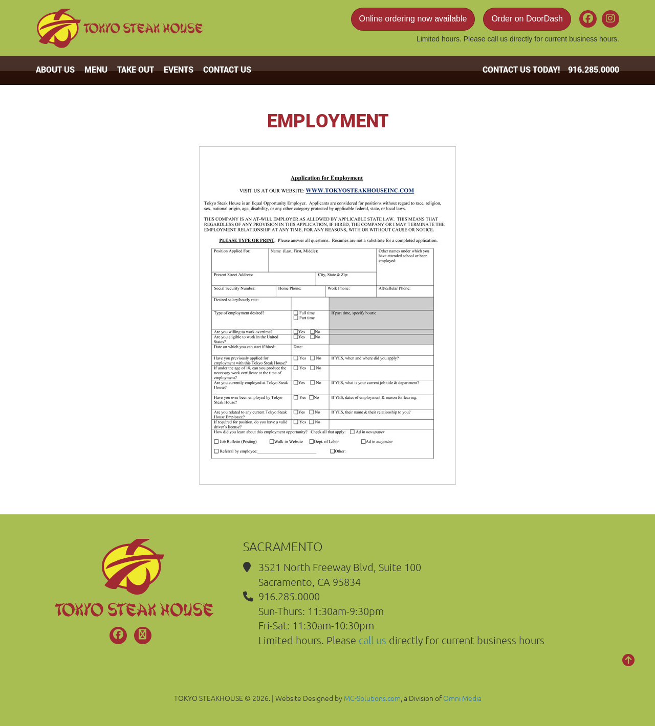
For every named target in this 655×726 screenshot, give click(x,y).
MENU (95, 69)
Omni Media (462, 698)
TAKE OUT (135, 69)
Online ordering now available (413, 18)
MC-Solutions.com (372, 698)
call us (497, 39)
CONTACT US (227, 69)
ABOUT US (55, 69)
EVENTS (178, 69)
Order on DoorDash (527, 18)
